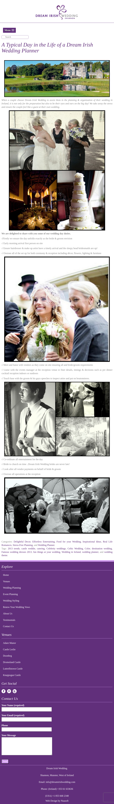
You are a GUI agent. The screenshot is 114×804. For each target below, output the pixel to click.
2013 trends (14, 548)
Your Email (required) (27, 717)
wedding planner (90, 552)
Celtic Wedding (75, 548)
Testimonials (9, 620)
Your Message (27, 745)
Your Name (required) (27, 707)
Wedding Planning (12, 587)
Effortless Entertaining (43, 541)
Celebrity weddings (56, 548)
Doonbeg (7, 655)
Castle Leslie (9, 649)
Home (6, 575)
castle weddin (28, 548)
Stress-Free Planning (23, 545)
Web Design (51, 800)
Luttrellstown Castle (13, 668)
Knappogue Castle (12, 675)
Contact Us (8, 626)
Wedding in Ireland (71, 552)
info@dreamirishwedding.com (60, 782)
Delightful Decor (22, 541)
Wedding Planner (46, 545)
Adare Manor (9, 643)
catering (41, 548)
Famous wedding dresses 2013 (17, 552)
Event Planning (10, 594)
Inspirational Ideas (92, 541)
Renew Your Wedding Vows (16, 607)
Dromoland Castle (12, 662)
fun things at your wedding (46, 552)
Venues (6, 581)
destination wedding (102, 548)
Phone (27, 727)
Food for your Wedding (69, 541)
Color (87, 548)
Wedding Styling (11, 600)
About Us (7, 613)
